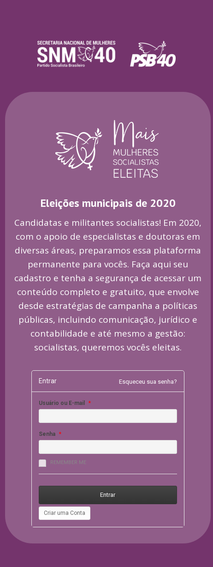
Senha (47, 434)
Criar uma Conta (64, 513)
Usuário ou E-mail (62, 403)
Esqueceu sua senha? (148, 381)
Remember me (62, 463)
